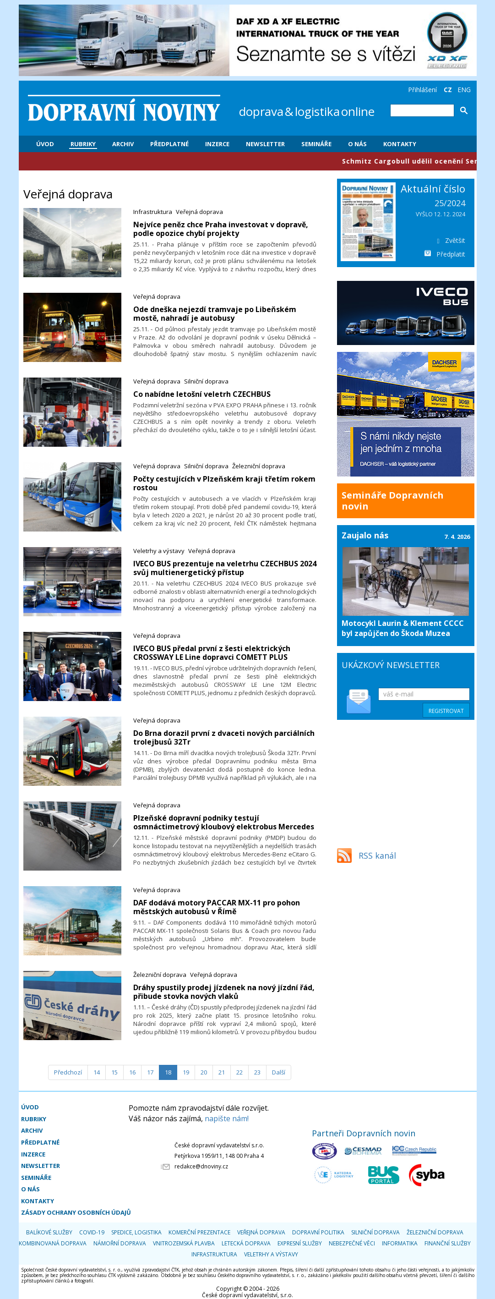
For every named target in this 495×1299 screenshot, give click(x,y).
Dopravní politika (318, 1232)
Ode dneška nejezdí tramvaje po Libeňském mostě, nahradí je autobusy (214, 313)
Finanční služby (447, 1243)
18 (168, 1072)
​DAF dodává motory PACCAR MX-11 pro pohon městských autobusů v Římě (216, 907)
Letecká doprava (246, 1243)
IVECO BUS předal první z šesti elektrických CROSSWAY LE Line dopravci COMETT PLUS (211, 652)
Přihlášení (422, 89)
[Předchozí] (68, 1072)
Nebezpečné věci (352, 1243)
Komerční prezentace (199, 1232)
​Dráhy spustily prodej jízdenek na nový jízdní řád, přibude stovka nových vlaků (224, 991)
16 (132, 1072)
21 (221, 1072)
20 (204, 1072)
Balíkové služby (49, 1232)
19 (186, 1072)
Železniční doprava (258, 466)
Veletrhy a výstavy (159, 551)
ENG (464, 89)
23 (257, 1072)
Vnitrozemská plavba (184, 1243)
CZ (448, 89)
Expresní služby (299, 1243)
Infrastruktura (152, 212)
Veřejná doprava (199, 212)
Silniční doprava (206, 381)
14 (96, 1072)
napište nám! (227, 1118)
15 (114, 1072)
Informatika (400, 1243)
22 (239, 1072)
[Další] (278, 1072)
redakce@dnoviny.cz (201, 1166)
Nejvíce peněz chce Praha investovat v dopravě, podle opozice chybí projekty (220, 228)
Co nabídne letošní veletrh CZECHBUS (202, 394)
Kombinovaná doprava (53, 1243)
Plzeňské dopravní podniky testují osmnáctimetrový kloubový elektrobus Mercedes (223, 822)
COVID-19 (91, 1232)
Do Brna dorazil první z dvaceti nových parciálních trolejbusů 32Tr (224, 737)
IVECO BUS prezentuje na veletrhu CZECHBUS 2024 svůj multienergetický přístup (224, 568)
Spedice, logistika (136, 1232)
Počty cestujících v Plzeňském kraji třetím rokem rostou (224, 483)
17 (150, 1072)
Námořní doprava (119, 1243)
